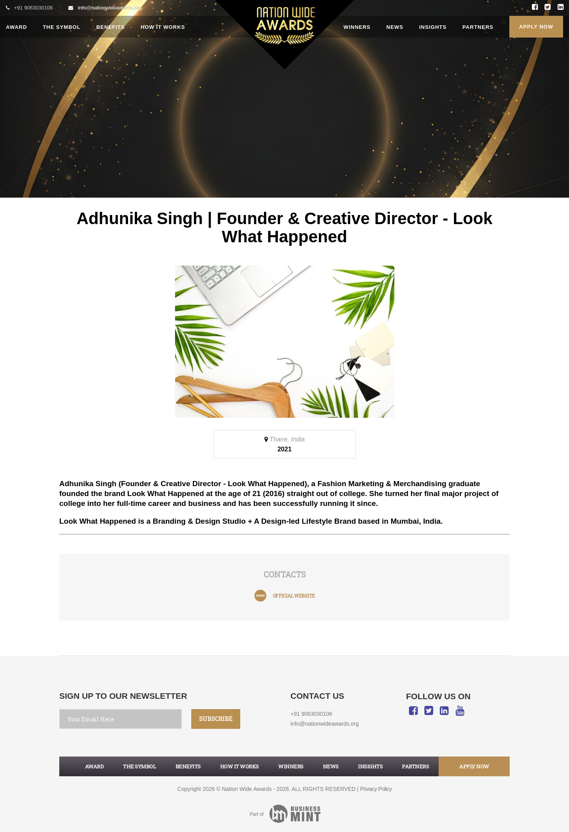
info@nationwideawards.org (109, 8)
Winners (356, 27)
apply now (474, 766)
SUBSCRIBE (215, 719)
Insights (433, 27)
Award (16, 27)
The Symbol (61, 27)
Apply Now (536, 27)
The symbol (139, 766)
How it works (163, 27)
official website (294, 595)
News (394, 27)
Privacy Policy (376, 789)
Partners (478, 27)
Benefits (110, 27)
